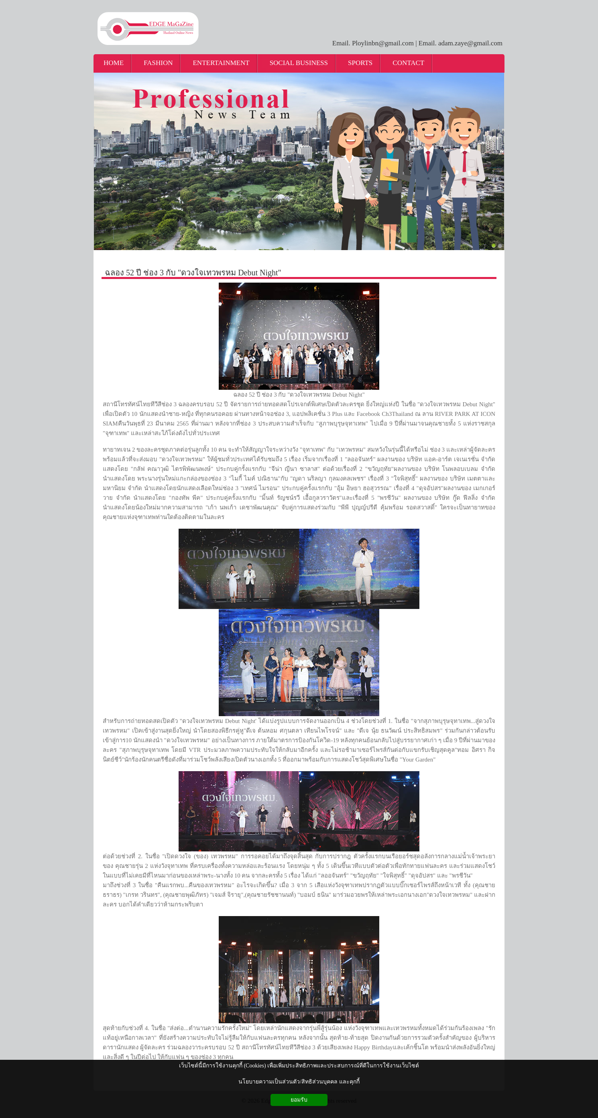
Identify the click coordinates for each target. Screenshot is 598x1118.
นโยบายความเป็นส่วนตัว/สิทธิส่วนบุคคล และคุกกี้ (298, 1082)
